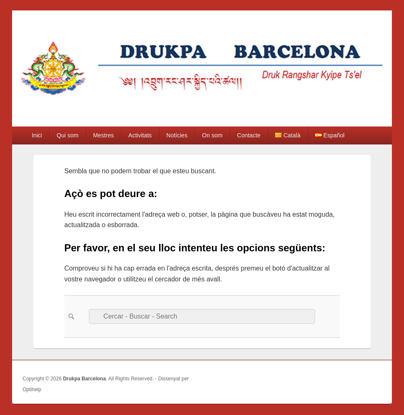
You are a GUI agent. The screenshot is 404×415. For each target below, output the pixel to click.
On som (212, 135)
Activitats (140, 135)
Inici (37, 135)
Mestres (103, 135)
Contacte (248, 135)
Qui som (67, 135)
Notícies (177, 135)
